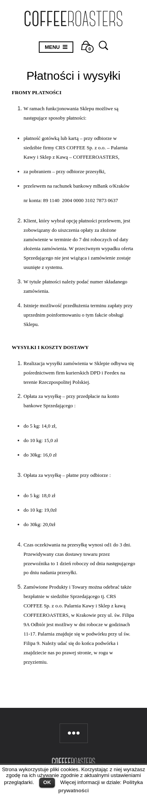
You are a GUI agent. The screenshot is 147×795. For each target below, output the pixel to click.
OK (47, 782)
